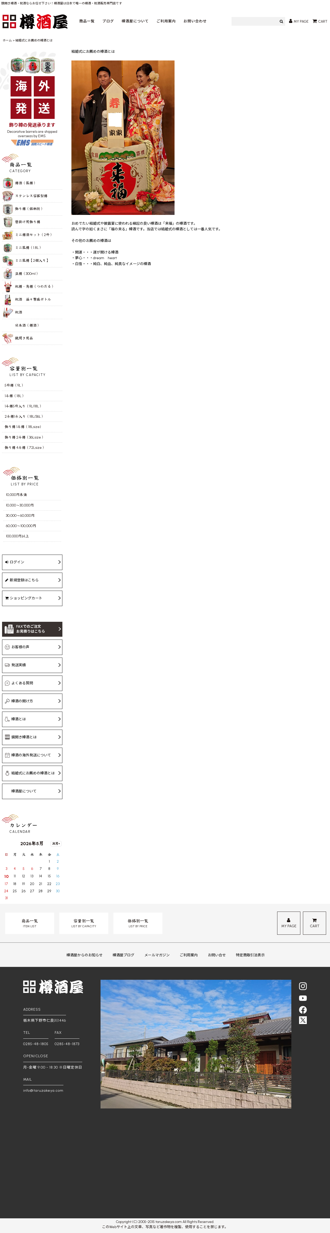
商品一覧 (87, 21)
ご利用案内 (166, 21)
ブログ (108, 21)
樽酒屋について (135, 21)
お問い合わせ (195, 21)
